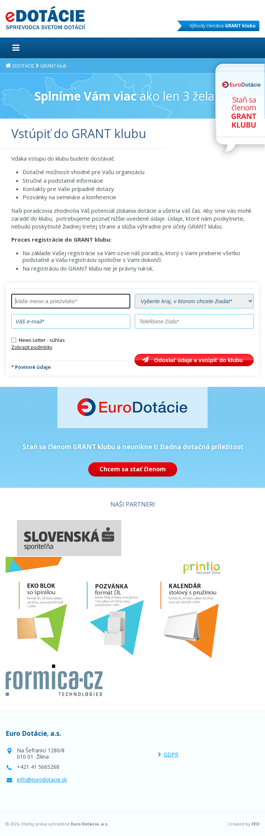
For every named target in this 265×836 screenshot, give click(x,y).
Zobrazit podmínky (31, 347)
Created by (243, 824)
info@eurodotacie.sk (42, 779)
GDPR (171, 754)
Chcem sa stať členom (132, 469)
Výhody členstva (223, 26)
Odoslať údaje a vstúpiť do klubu (198, 360)
